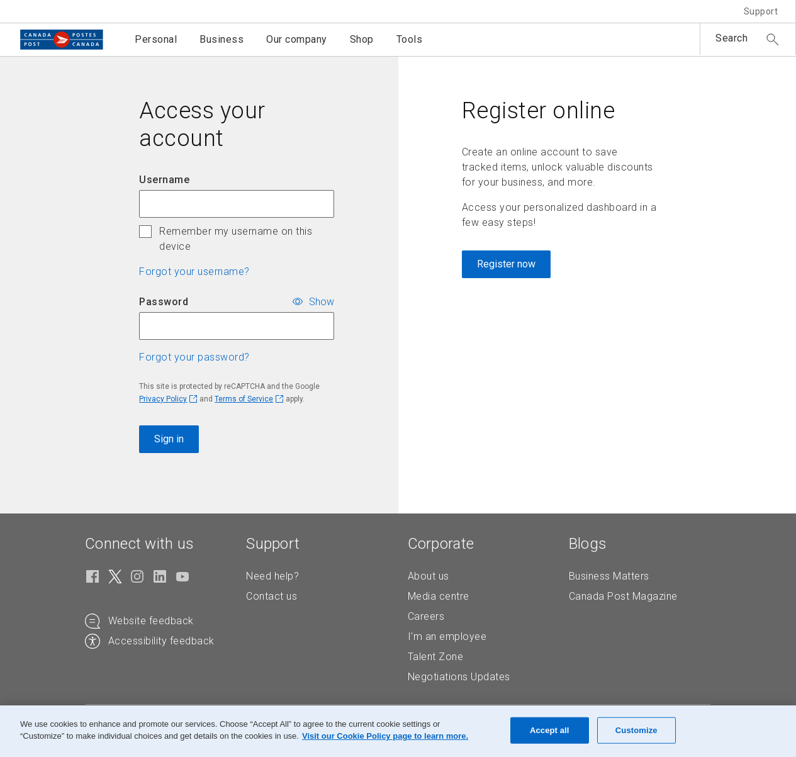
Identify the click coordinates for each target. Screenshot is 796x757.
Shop (362, 39)
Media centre (438, 596)
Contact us (271, 596)
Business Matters (609, 576)
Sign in (169, 439)
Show (321, 301)
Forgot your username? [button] (194, 272)
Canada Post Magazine (623, 596)
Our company (296, 39)
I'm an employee (447, 636)
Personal (156, 39)
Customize (636, 730)
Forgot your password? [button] (194, 357)
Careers (426, 616)
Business (221, 39)
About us (428, 576)
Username (164, 180)
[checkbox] (145, 231)
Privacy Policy (163, 399)
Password (163, 302)
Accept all (549, 730)
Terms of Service (244, 399)
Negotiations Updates (459, 677)
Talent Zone (436, 657)
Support (761, 11)
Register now (506, 264)
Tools (409, 39)
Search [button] (731, 38)
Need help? (272, 576)
